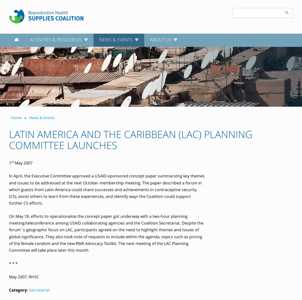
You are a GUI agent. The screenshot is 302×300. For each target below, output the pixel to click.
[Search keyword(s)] (257, 13)
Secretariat (39, 290)
